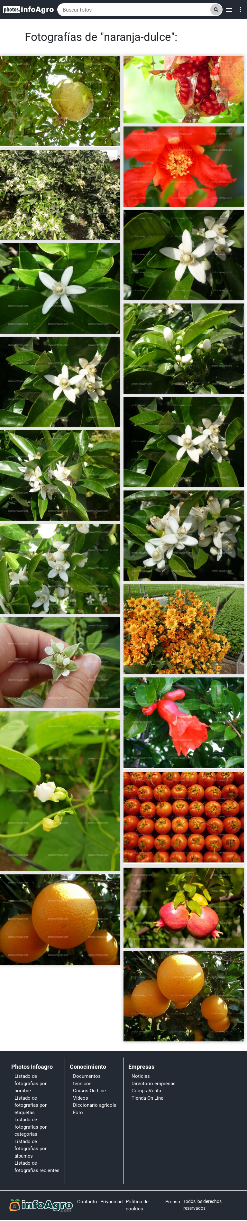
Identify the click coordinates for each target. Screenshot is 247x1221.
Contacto (87, 1202)
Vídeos (80, 1098)
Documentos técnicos (87, 1079)
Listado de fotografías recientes (36, 1166)
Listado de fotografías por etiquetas (30, 1105)
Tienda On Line (147, 1098)
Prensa (172, 1202)
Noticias (141, 1076)
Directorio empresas (154, 1083)
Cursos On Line (89, 1091)
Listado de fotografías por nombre (30, 1083)
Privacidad (111, 1202)
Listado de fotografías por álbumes (30, 1149)
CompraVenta (146, 1091)
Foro (78, 1112)
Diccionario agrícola (94, 1105)
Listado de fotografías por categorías (30, 1127)
